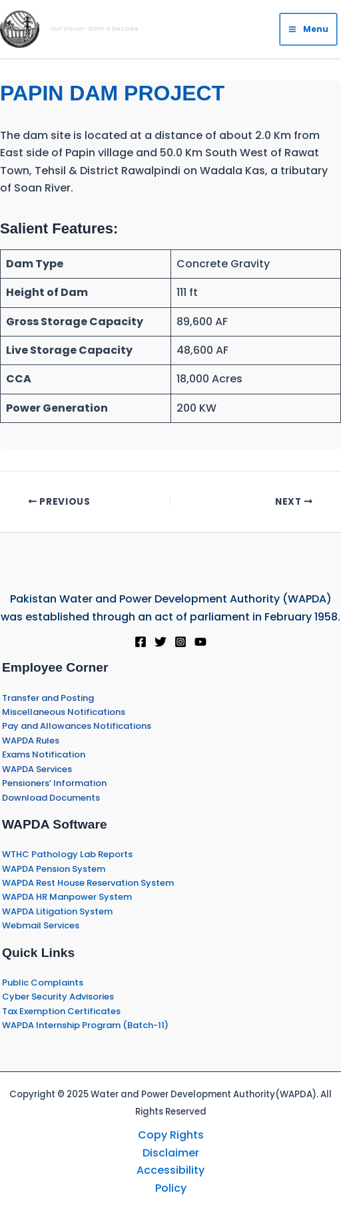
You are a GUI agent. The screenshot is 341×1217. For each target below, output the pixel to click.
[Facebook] (141, 642)
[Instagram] (180, 642)
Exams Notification (43, 754)
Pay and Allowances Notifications (76, 726)
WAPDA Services (37, 769)
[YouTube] (200, 642)
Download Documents (51, 797)
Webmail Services (40, 925)
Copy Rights (171, 1135)
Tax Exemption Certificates (61, 1011)
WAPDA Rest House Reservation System (88, 883)
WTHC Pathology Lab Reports (67, 854)
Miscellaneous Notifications (63, 712)
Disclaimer (171, 1152)
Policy (170, 1188)
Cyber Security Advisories (58, 996)
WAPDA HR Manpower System (67, 896)
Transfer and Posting (48, 698)
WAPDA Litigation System (57, 911)
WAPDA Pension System (53, 869)
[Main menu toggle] (308, 29)
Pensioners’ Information (54, 783)
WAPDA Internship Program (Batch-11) (85, 1025)
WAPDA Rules (30, 740)
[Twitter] (161, 642)
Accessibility (170, 1170)
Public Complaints (42, 982)
